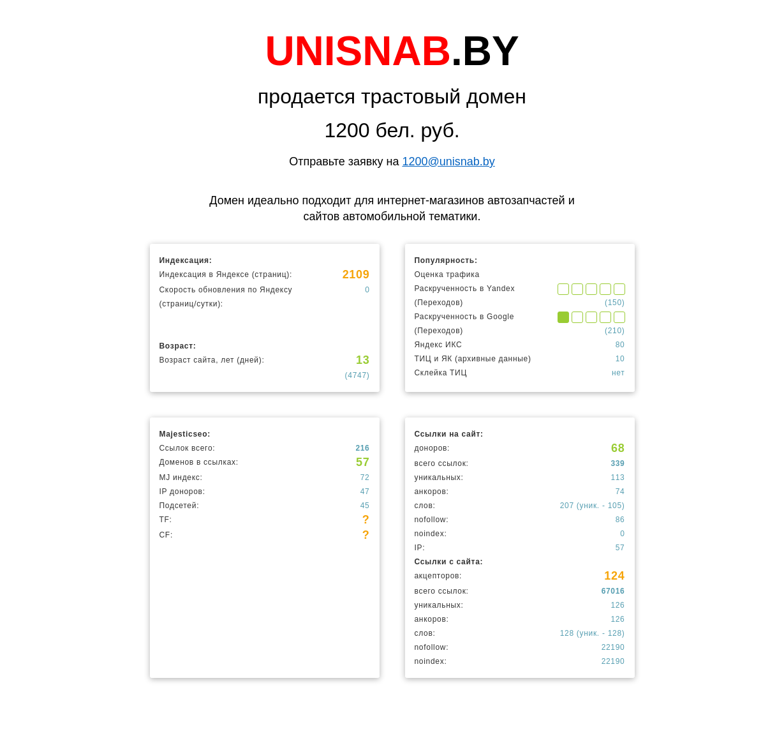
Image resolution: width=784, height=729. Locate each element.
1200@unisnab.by (448, 161)
